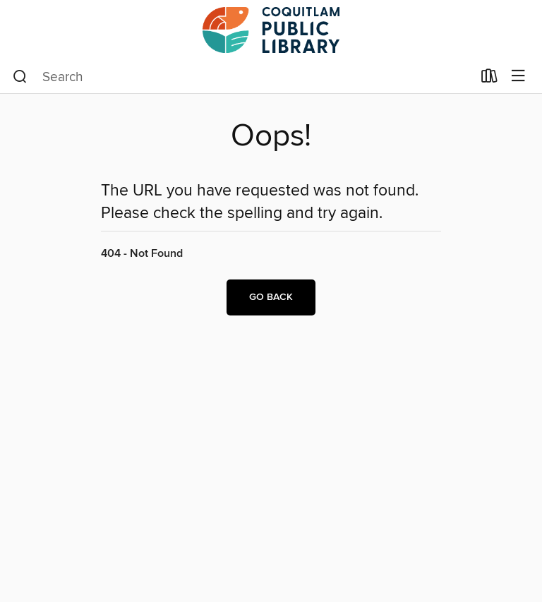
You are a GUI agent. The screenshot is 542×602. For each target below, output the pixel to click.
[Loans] (489, 79)
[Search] (20, 77)
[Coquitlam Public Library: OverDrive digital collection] (271, 30)
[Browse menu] (518, 76)
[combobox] (242, 77)
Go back (271, 297)
